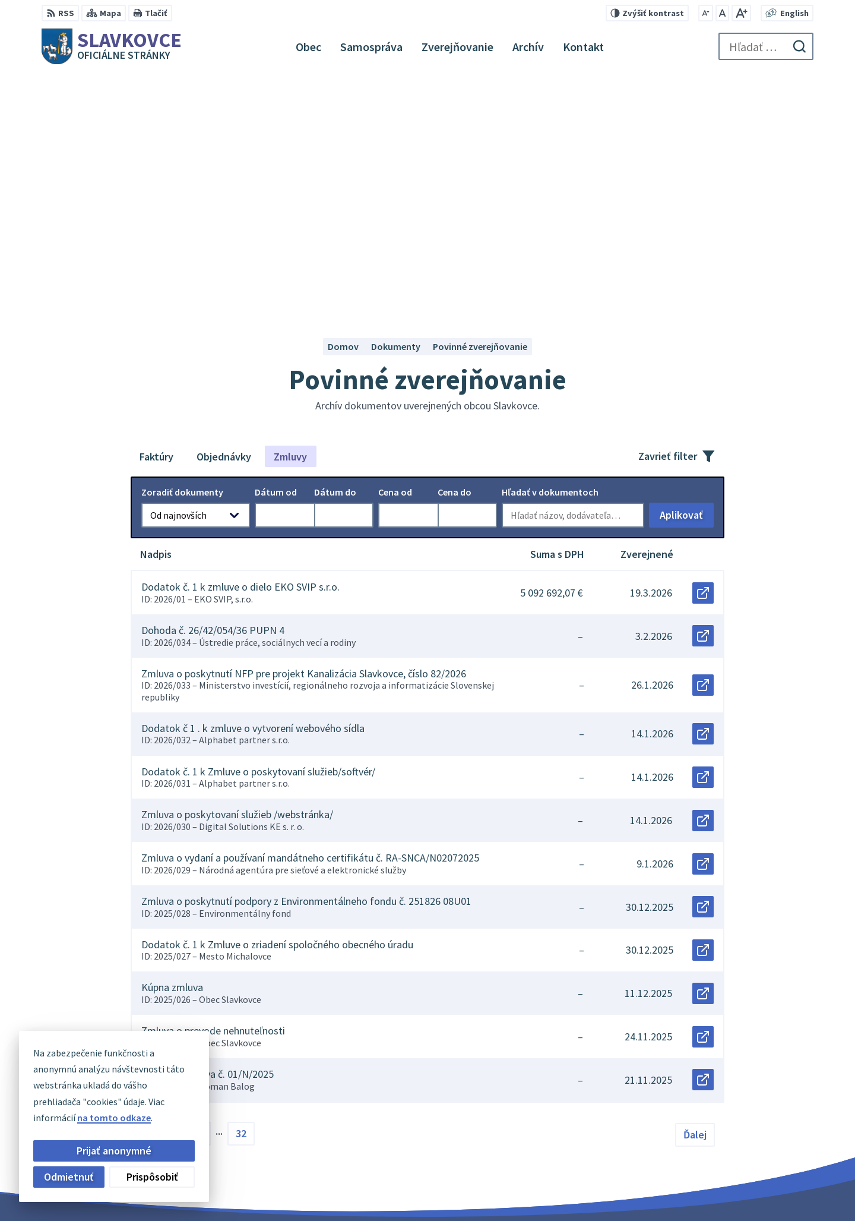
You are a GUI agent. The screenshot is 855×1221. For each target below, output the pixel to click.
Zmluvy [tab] (290, 221)
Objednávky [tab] (224, 221)
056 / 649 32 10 (730, 1156)
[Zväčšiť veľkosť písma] (741, 13)
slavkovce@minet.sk (744, 1170)
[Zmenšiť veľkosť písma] (705, 13)
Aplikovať (687, 282)
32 (241, 897)
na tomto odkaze (114, 1118)
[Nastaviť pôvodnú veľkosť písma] (722, 13)
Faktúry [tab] (156, 221)
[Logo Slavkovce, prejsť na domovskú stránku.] (112, 46)
